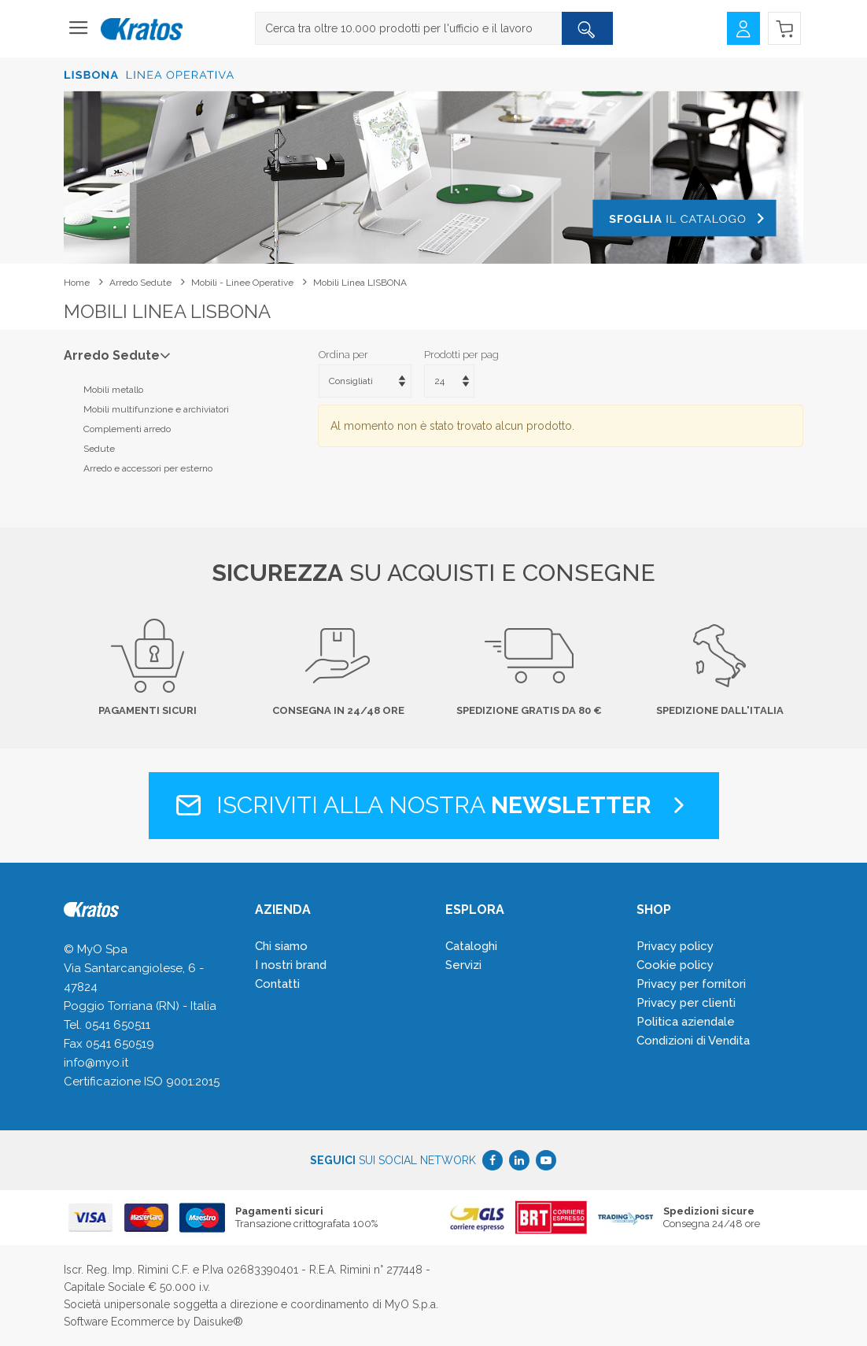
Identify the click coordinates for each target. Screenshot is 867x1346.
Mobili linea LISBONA (360, 282)
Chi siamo (281, 946)
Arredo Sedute (140, 282)
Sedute (99, 448)
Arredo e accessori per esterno (147, 468)
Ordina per (343, 355)
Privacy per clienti (686, 1003)
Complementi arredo (127, 428)
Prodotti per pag (461, 355)
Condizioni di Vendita (693, 1041)
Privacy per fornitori (691, 984)
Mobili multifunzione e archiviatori (156, 409)
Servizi (463, 965)
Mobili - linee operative (242, 282)
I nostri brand (291, 965)
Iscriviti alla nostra (434, 805)
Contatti (277, 984)
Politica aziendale (685, 1022)
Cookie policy (675, 965)
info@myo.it (96, 1063)
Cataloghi (471, 946)
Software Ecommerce (119, 1321)
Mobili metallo (113, 389)
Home (77, 282)
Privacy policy (675, 946)
